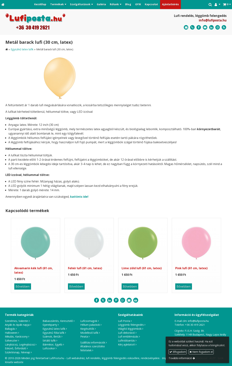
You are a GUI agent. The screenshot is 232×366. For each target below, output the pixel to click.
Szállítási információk (92, 342)
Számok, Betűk (52, 336)
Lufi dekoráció (126, 332)
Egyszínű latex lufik (54, 328)
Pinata (84, 336)
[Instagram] (217, 27)
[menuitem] (40, 4)
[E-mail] (186, 27)
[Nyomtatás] (135, 300)
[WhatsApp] (122, 300)
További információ (180, 358)
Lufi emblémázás (128, 336)
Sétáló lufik (49, 340)
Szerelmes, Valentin (16, 321)
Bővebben (23, 286)
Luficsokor (49, 348)
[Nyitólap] (3, 4)
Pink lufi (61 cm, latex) (191, 268)
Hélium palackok (90, 324)
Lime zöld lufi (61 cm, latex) (142, 268)
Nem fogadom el (201, 351)
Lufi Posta (124, 321)
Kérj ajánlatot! (126, 344)
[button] (227, 4)
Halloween (11, 332)
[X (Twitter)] (103, 300)
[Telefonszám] (192, 27)
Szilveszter (11, 340)
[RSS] (224, 27)
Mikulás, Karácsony (16, 336)
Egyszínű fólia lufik (53, 332)
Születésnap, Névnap (17, 352)
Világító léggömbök (130, 328)
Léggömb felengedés (131, 324)
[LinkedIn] (211, 27)
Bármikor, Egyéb (52, 344)
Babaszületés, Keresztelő (58, 321)
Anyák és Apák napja (17, 324)
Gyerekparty (50, 324)
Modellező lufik (89, 332)
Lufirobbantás (126, 340)
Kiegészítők (87, 328)
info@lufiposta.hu (213, 20)
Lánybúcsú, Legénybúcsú (20, 344)
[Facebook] (198, 27)
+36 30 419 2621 (195, 324)
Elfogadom (177, 351)
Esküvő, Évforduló (15, 348)
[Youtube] (205, 27)
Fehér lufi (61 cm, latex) (85, 268)
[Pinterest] (116, 300)
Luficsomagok (88, 321)
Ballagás (10, 328)
